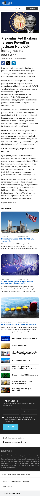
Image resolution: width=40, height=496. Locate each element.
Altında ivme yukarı (19, 346)
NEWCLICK (16, 493)
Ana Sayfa (6, 482)
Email (23, 408)
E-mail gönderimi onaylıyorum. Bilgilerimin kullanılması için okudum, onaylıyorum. (21, 419)
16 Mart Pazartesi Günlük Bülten (24, 338)
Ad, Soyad (6, 408)
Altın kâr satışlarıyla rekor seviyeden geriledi (22, 382)
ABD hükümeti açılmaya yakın (23, 360)
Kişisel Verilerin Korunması (20, 482)
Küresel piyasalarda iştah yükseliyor (21, 389)
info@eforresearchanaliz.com (14, 438)
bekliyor (32, 164)
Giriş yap (18, 8)
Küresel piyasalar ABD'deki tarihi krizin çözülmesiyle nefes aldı (24, 353)
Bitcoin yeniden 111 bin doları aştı (25, 375)
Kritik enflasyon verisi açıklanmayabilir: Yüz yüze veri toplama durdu (24, 368)
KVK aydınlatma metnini (23, 419)
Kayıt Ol (32, 8)
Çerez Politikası (7, 486)
